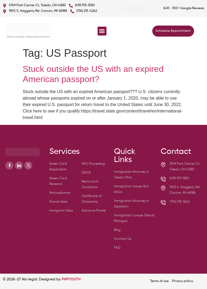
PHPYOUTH (71, 279)
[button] (102, 31)
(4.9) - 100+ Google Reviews (183, 8)
